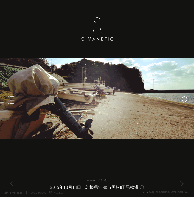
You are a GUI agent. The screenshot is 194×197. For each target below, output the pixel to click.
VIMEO (56, 193)
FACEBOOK (35, 193)
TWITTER (13, 193)
